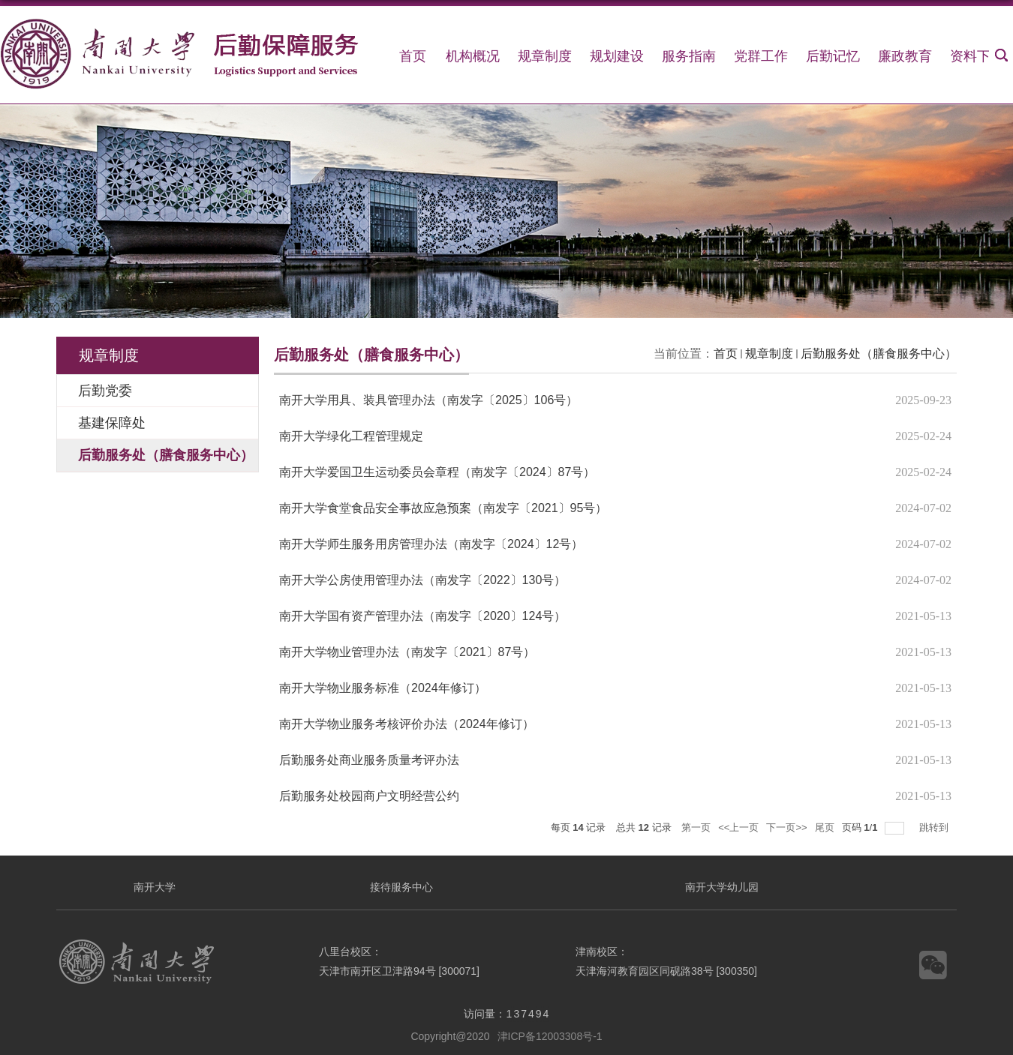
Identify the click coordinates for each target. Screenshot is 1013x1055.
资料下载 (977, 56)
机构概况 (473, 56)
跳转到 (935, 827)
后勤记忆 (833, 56)
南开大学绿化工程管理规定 (351, 436)
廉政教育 (905, 56)
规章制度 (545, 56)
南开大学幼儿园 (722, 887)
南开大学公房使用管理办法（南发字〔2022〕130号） (422, 580)
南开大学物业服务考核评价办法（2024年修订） (406, 724)
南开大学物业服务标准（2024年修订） (382, 688)
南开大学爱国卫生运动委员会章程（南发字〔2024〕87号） (437, 472)
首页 (412, 56)
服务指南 (689, 56)
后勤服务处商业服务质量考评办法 (369, 760)
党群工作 (761, 56)
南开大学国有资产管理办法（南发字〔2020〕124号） (422, 616)
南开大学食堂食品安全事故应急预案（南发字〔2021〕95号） (443, 508)
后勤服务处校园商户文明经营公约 (369, 796)
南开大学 (155, 887)
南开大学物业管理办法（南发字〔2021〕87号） (407, 652)
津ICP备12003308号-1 (550, 1036)
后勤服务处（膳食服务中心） (879, 353)
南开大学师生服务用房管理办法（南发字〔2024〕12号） (431, 544)
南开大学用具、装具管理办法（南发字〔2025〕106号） (428, 400)
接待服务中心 (401, 887)
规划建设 (617, 56)
